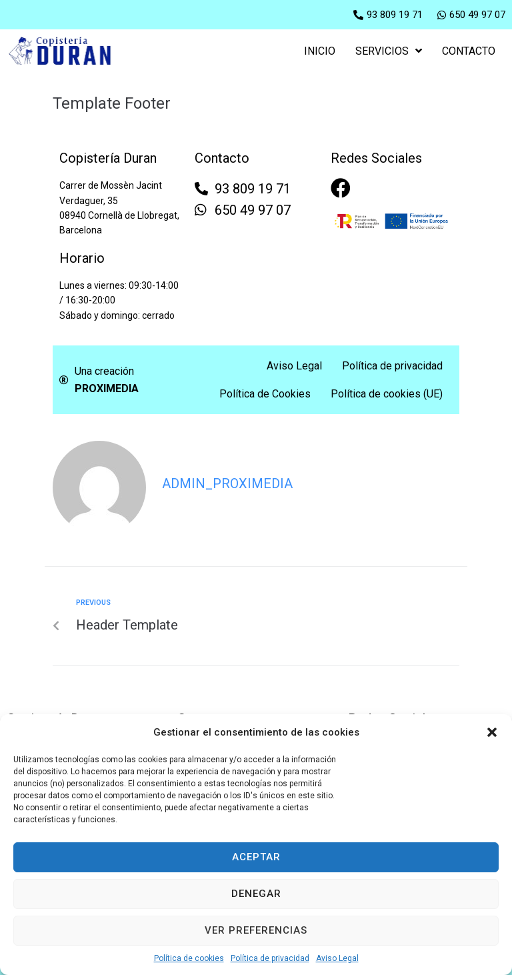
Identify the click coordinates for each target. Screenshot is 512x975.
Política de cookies (189, 958)
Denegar (256, 894)
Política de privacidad (270, 958)
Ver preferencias (256, 930)
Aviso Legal (337, 958)
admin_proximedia (227, 483)
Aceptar (256, 857)
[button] (492, 732)
